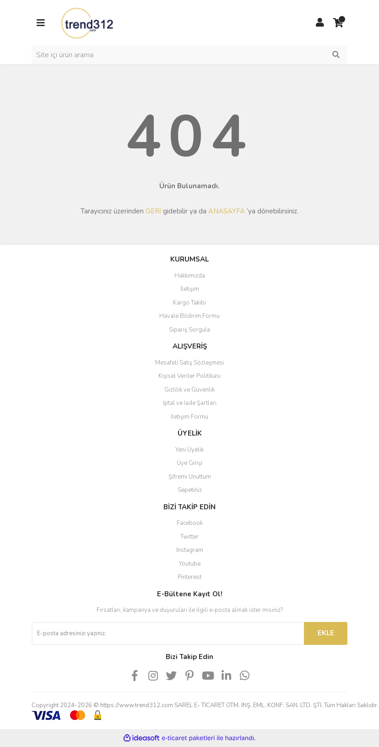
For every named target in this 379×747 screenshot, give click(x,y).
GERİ (153, 211)
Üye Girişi (189, 463)
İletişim (189, 289)
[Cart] (338, 23)
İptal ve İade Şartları (190, 403)
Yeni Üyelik (189, 450)
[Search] (189, 55)
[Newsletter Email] (168, 633)
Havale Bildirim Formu (189, 316)
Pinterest (189, 577)
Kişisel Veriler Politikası (189, 376)
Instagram (189, 550)
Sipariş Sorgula (189, 330)
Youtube (189, 564)
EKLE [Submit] (326, 633)
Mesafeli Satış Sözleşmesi (189, 363)
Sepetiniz (190, 490)
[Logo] (88, 22)
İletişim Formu (189, 417)
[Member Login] (320, 23)
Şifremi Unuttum (189, 477)
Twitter (189, 537)
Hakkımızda (189, 276)
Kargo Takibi (189, 303)
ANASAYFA (226, 211)
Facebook (190, 523)
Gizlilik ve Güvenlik (189, 390)
